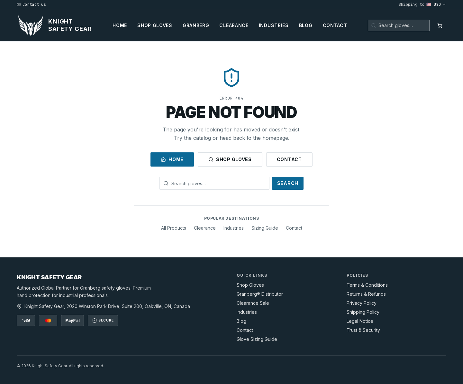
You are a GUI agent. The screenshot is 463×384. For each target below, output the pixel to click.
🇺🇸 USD (436, 4)
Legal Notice (360, 321)
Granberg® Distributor (260, 294)
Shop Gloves (154, 25)
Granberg (196, 25)
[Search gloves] (399, 25)
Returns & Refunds (366, 294)
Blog (306, 25)
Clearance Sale (253, 303)
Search (287, 183)
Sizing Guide (264, 228)
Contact (335, 25)
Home (120, 25)
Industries (274, 25)
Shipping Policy (363, 312)
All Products (173, 228)
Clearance (233, 25)
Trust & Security (363, 330)
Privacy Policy (362, 303)
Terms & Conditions (367, 285)
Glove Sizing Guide (257, 339)
